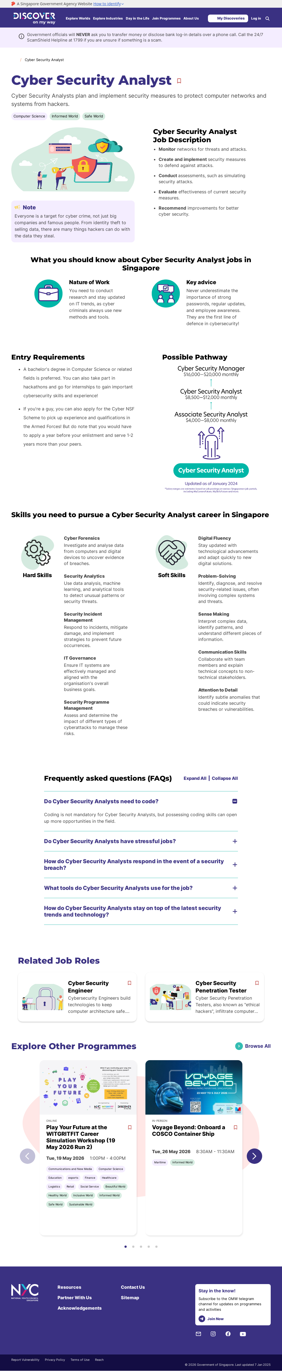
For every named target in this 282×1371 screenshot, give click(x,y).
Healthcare (109, 1177)
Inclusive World (83, 1195)
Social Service (89, 1186)
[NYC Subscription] (198, 1333)
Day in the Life (137, 18)
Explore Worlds (78, 18)
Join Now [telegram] (211, 1318)
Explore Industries (108, 18)
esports (73, 1177)
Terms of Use (80, 1360)
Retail (70, 1186)
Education (55, 1177)
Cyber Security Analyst (44, 59)
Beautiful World (115, 1186)
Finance (90, 1177)
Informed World (65, 116)
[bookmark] (129, 983)
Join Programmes (166, 18)
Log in (256, 18)
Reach (99, 1360)
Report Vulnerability (25, 1360)
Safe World (94, 116)
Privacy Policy (55, 1360)
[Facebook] (228, 1333)
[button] (254, 1156)
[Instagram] (213, 1333)
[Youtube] (243, 1334)
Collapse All (225, 778)
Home (14, 59)
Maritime (160, 1162)
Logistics (54, 1186)
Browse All (258, 1046)
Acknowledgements (80, 1308)
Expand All (195, 778)
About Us (191, 18)
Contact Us (133, 1287)
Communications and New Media (70, 1168)
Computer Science (29, 116)
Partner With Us (75, 1297)
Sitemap (130, 1297)
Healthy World (57, 1195)
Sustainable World (80, 1204)
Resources (69, 1287)
